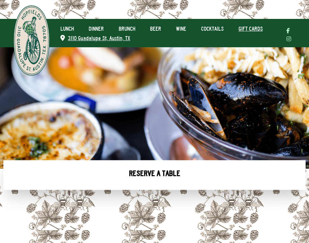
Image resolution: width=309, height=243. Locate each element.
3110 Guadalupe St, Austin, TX (95, 38)
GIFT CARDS (250, 28)
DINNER (96, 28)
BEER (155, 28)
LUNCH (67, 28)
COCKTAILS (212, 28)
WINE (181, 28)
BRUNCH (127, 28)
